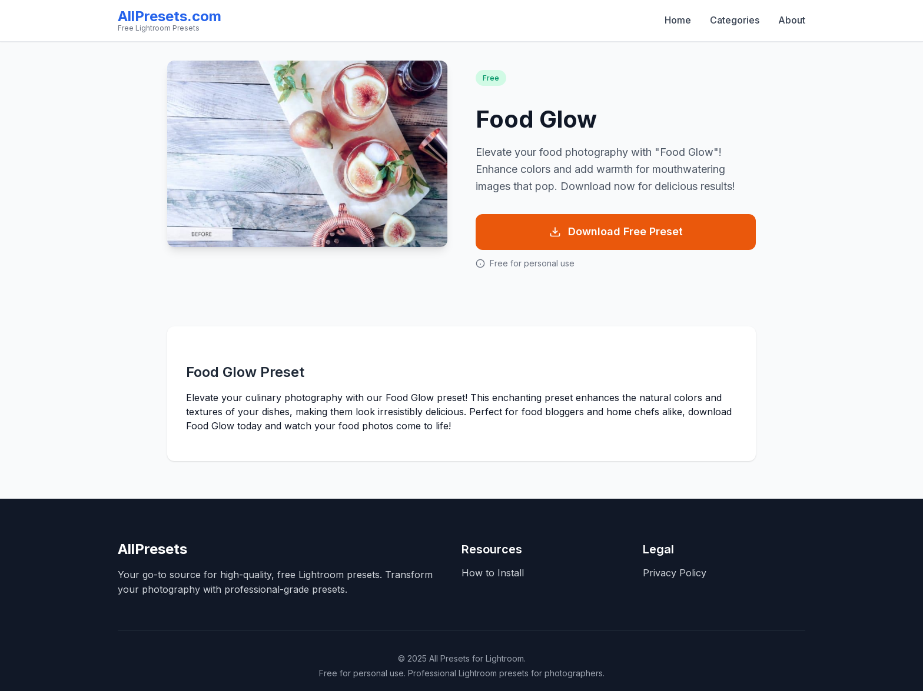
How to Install (493, 573)
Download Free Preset (616, 231)
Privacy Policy (674, 573)
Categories (734, 20)
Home (678, 20)
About (791, 20)
